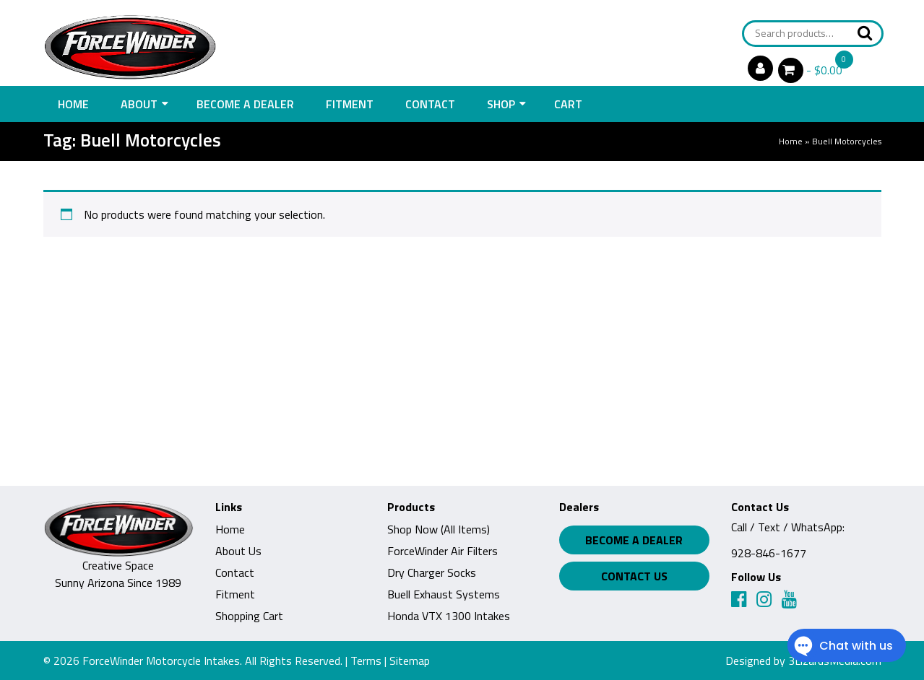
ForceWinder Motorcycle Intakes (161, 660)
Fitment (350, 104)
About (139, 104)
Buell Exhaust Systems (443, 594)
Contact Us (634, 576)
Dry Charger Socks (431, 572)
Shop (501, 104)
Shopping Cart (249, 615)
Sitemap (409, 660)
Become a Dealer (245, 104)
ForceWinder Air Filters (442, 550)
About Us (238, 550)
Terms (365, 660)
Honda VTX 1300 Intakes (448, 615)
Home (73, 104)
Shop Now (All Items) (438, 529)
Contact (430, 104)
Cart (568, 104)
